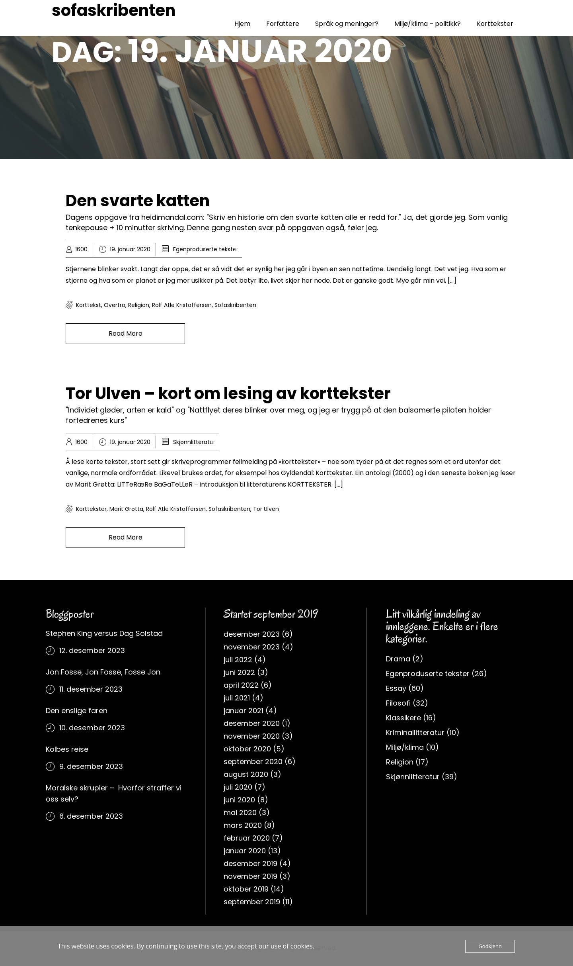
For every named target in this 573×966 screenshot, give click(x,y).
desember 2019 (250, 863)
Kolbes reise (67, 749)
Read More (125, 333)
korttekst (88, 305)
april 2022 (241, 685)
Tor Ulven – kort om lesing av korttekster (228, 393)
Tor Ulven (266, 509)
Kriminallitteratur (415, 732)
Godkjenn (490, 946)
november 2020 (252, 736)
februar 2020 (247, 838)
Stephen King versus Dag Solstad (104, 633)
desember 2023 (252, 634)
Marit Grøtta (126, 509)
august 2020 (246, 774)
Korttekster (495, 23)
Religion (399, 762)
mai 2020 (240, 812)
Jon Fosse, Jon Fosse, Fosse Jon (103, 672)
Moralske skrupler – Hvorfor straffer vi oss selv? (113, 793)
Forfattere (282, 23)
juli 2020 (238, 787)
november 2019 (250, 876)
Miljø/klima (405, 747)
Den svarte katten (138, 201)
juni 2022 (239, 672)
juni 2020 (239, 800)
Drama (398, 659)
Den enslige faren (76, 711)
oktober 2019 (246, 889)
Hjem (242, 23)
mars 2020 (243, 825)
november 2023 (252, 647)
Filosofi (398, 703)
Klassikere (403, 718)
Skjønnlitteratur (194, 442)
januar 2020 (245, 851)
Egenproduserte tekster (205, 249)
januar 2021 (243, 711)
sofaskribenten (113, 10)
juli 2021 (237, 698)
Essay (396, 688)
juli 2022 (238, 660)
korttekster (91, 509)
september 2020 (253, 762)
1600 (81, 249)
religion (138, 305)
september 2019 (252, 902)
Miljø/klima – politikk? (427, 23)
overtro (114, 305)
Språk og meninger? (346, 23)
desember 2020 (252, 723)
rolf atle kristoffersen (182, 305)
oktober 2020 (247, 749)
